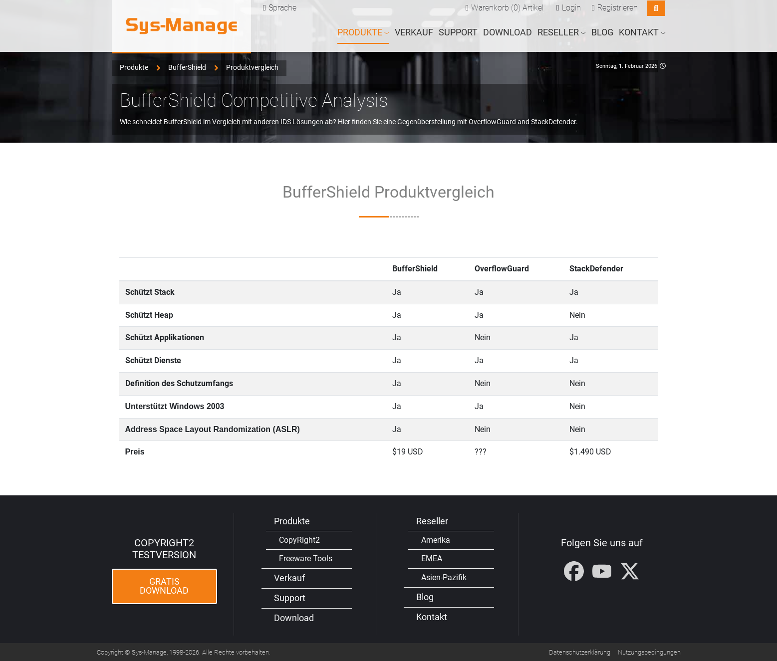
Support (458, 32)
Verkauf (414, 32)
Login (571, 7)
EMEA (431, 558)
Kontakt (431, 617)
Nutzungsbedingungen (649, 652)
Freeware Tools (305, 558)
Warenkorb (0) (495, 7)
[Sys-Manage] (181, 26)
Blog (602, 32)
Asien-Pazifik (444, 577)
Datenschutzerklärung (579, 652)
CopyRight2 (299, 539)
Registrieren (617, 7)
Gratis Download (164, 585)
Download (507, 32)
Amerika (435, 539)
